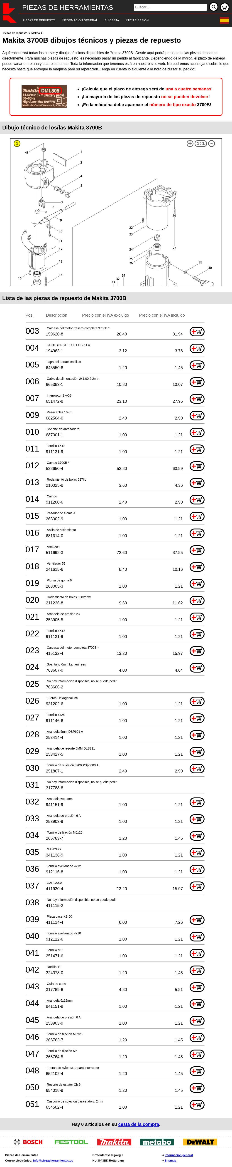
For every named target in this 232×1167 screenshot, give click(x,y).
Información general (179, 1155)
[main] (116, 580)
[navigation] (110, 20)
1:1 (201, 143)
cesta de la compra (138, 1124)
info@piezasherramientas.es (53, 1160)
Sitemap (170, 1160)
